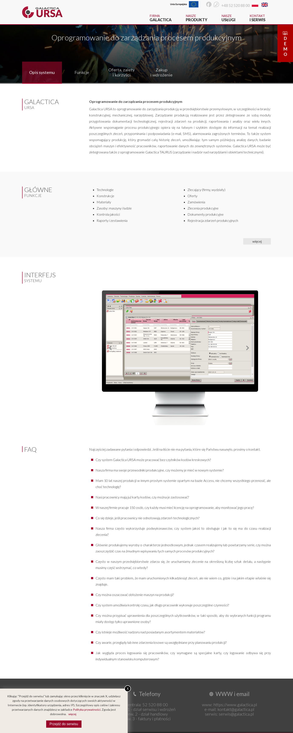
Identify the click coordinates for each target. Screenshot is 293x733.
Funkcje (81, 72)
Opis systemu (42, 72)
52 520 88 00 (155, 704)
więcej (257, 241)
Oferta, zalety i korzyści (121, 72)
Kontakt (257, 18)
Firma (161, 18)
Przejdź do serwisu (64, 724)
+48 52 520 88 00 (235, 5)
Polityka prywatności (86, 709)
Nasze (196, 18)
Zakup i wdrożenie (161, 72)
